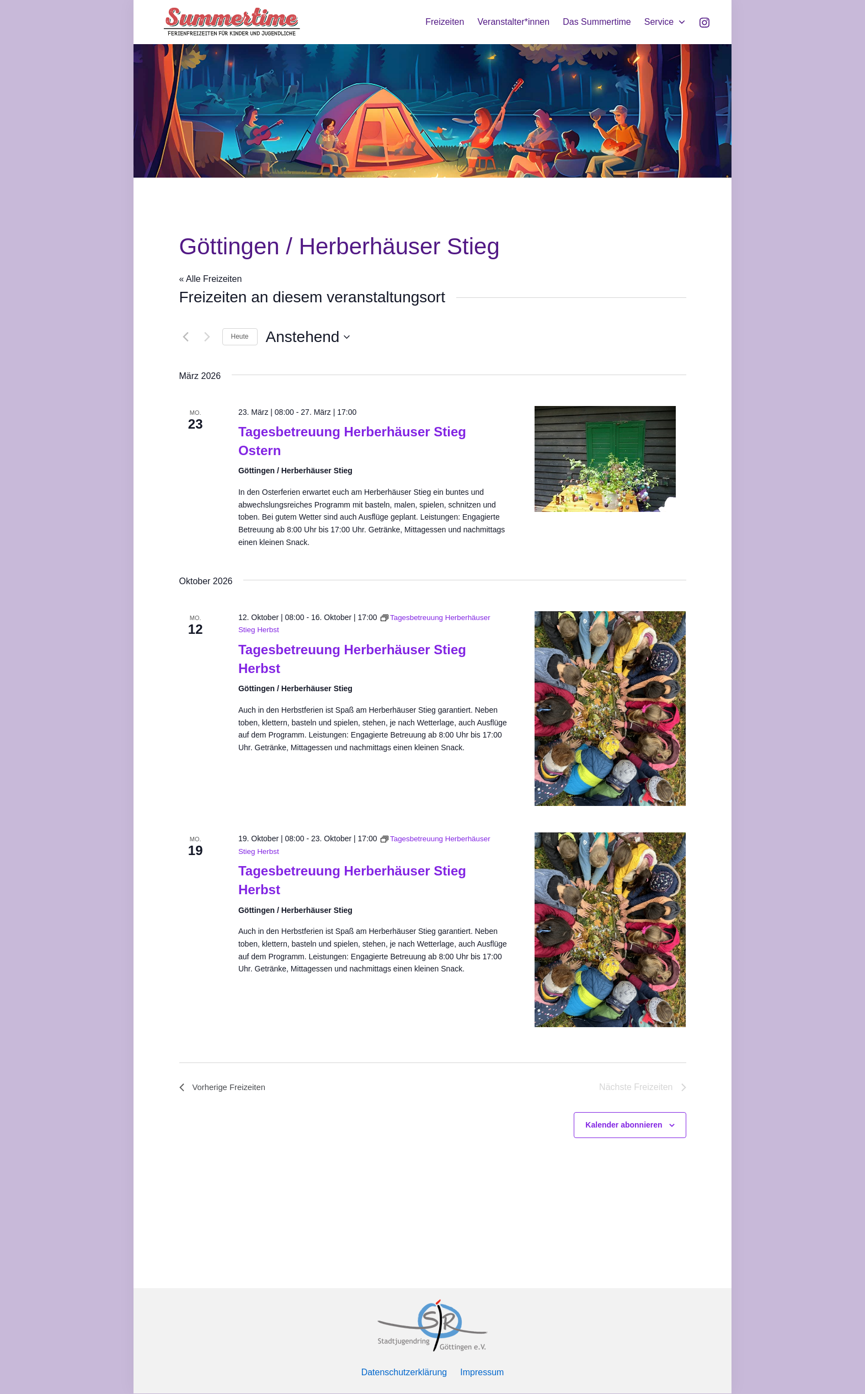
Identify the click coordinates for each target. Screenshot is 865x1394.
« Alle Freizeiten (210, 279)
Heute (240, 336)
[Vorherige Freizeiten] (186, 337)
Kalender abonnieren (623, 1125)
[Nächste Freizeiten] (207, 337)
